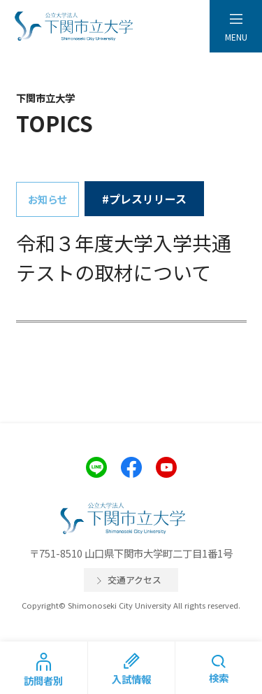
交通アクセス (134, 579)
